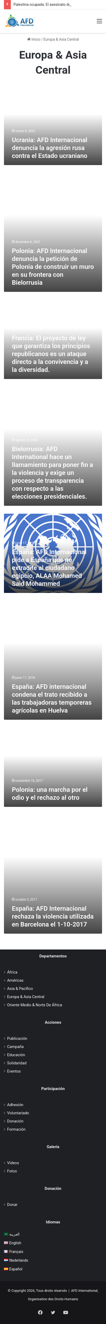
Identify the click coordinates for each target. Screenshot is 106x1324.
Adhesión (15, 1104)
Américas (15, 980)
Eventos (14, 1071)
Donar (12, 1204)
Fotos (12, 1171)
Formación (16, 1129)
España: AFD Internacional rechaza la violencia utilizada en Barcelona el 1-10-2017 (53, 916)
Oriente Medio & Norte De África (34, 1005)
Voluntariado (18, 1113)
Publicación (17, 1038)
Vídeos (13, 1163)
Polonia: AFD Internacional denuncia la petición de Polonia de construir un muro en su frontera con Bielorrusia (53, 266)
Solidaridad (17, 1063)
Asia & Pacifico (20, 988)
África (12, 972)
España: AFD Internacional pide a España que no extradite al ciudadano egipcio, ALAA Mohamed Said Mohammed (49, 567)
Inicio (33, 39)
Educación (16, 1054)
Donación (15, 1121)
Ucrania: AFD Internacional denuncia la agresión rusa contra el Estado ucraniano (49, 148)
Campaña (15, 1046)
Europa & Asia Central (25, 996)
